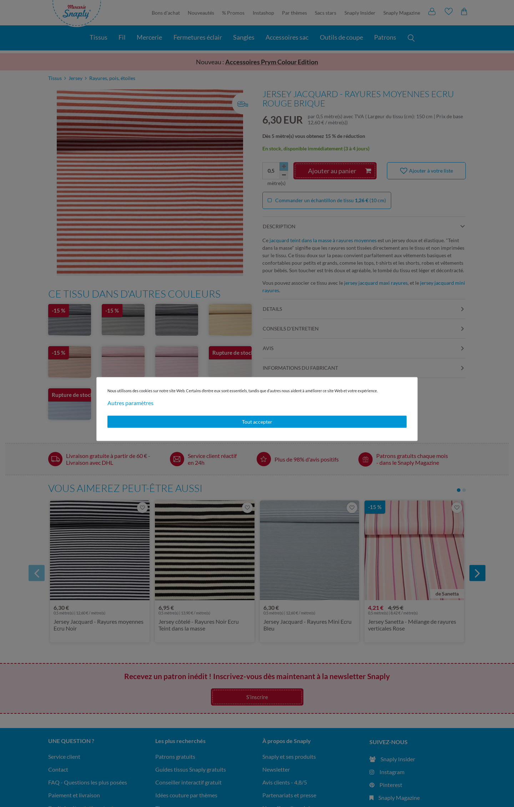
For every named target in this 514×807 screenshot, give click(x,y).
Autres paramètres (130, 402)
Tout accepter (257, 422)
